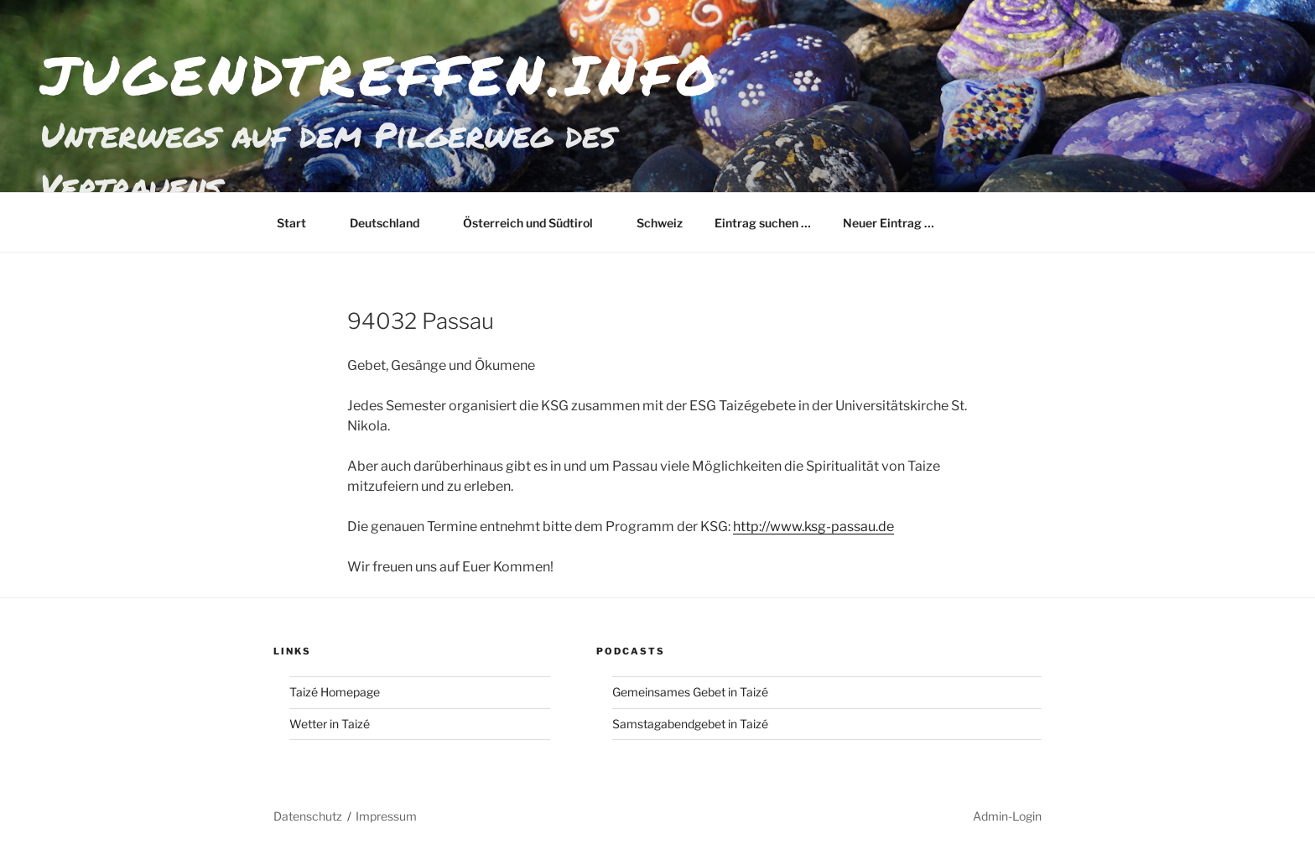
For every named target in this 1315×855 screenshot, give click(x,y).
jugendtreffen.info (380, 74)
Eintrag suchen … (763, 223)
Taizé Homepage (334, 692)
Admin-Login (1007, 816)
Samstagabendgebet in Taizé (690, 724)
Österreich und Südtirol (536, 223)
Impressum (386, 816)
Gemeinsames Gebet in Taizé (690, 692)
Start (299, 223)
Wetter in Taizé (329, 724)
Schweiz (660, 223)
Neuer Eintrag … (888, 223)
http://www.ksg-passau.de (813, 526)
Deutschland (392, 223)
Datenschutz (307, 816)
